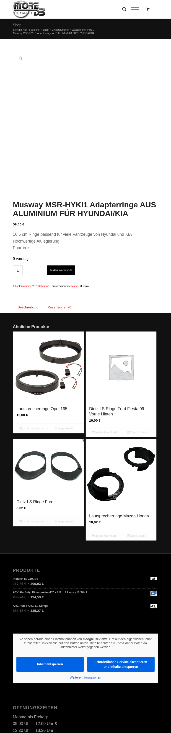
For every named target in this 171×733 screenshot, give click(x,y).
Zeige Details (64, 370)
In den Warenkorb (61, 212)
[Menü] (133, 9)
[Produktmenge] (18, 212)
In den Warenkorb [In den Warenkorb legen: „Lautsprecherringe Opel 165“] (31, 370)
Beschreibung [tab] (28, 249)
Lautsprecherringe (60, 228)
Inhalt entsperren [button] (50, 606)
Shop (17, 25)
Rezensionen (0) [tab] (59, 249)
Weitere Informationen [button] (85, 619)
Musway (84, 228)
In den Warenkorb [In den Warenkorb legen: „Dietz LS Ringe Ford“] (31, 463)
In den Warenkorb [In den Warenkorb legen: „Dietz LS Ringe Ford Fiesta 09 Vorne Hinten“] (104, 374)
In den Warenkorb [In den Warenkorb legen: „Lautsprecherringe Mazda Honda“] (104, 477)
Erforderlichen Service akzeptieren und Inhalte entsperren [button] (121, 606)
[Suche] (122, 9)
